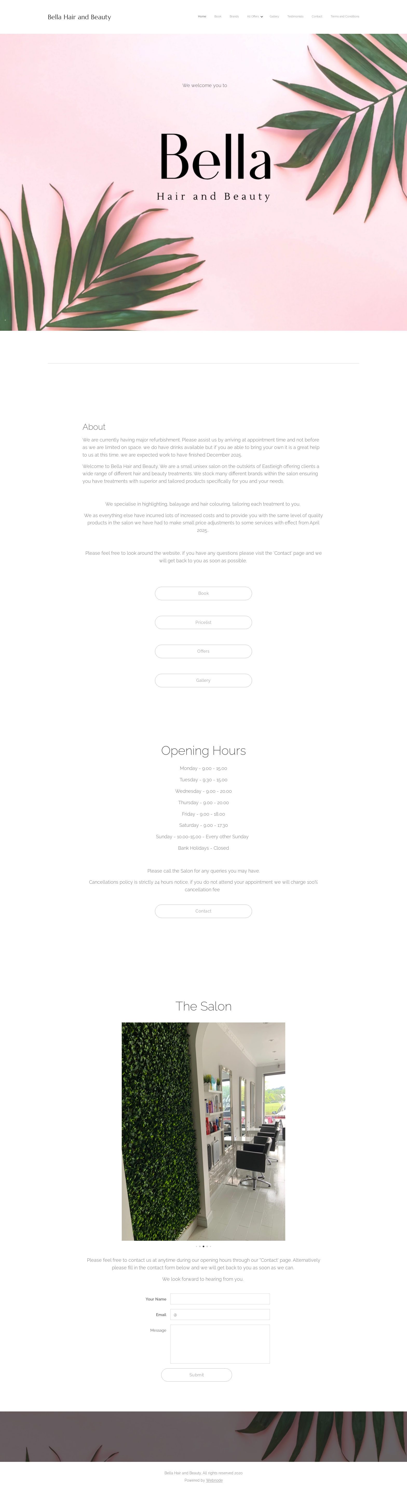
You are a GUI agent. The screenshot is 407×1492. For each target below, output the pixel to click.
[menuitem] (300, 16)
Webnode (214, 1480)
